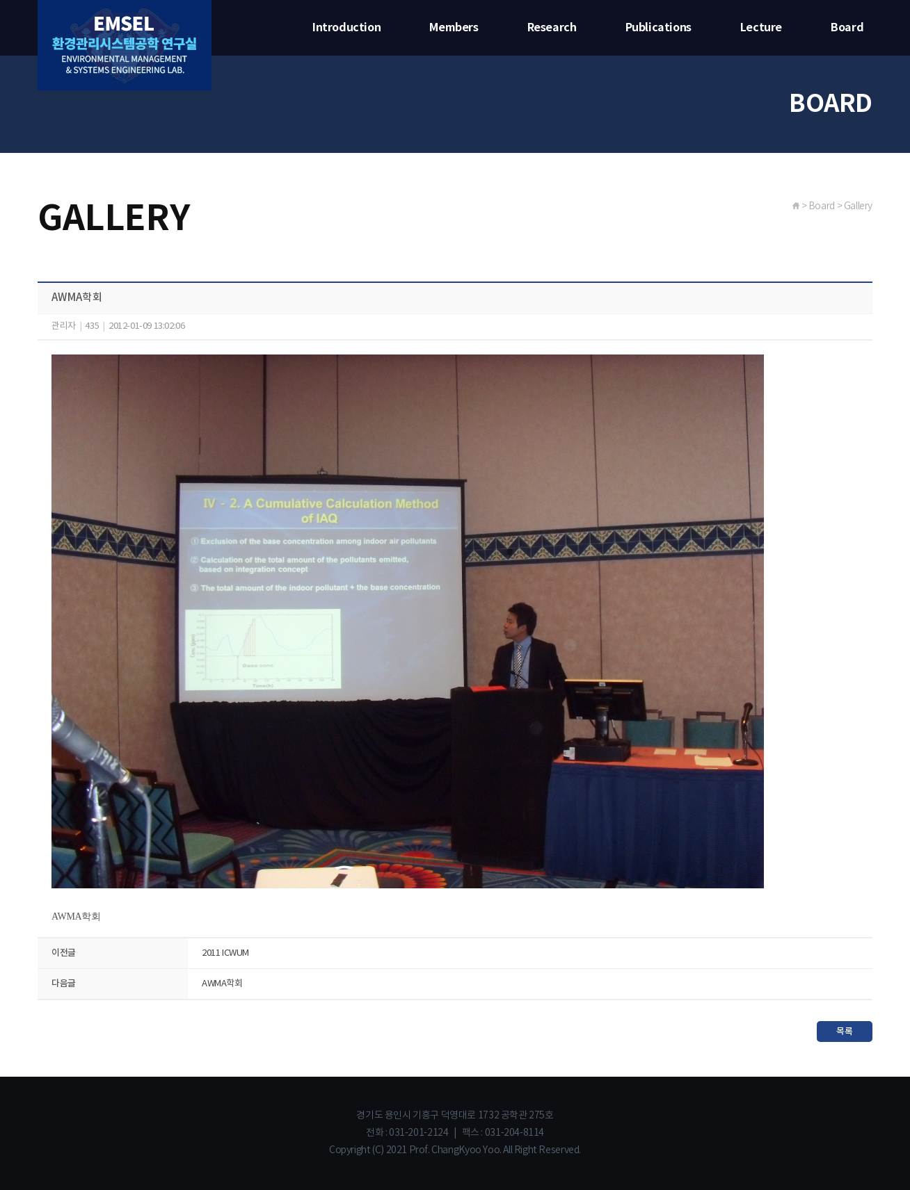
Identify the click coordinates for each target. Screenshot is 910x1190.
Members (453, 28)
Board (847, 28)
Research (552, 28)
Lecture (761, 28)
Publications (658, 28)
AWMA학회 (222, 984)
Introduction (346, 28)
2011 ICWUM (225, 953)
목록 (844, 1031)
